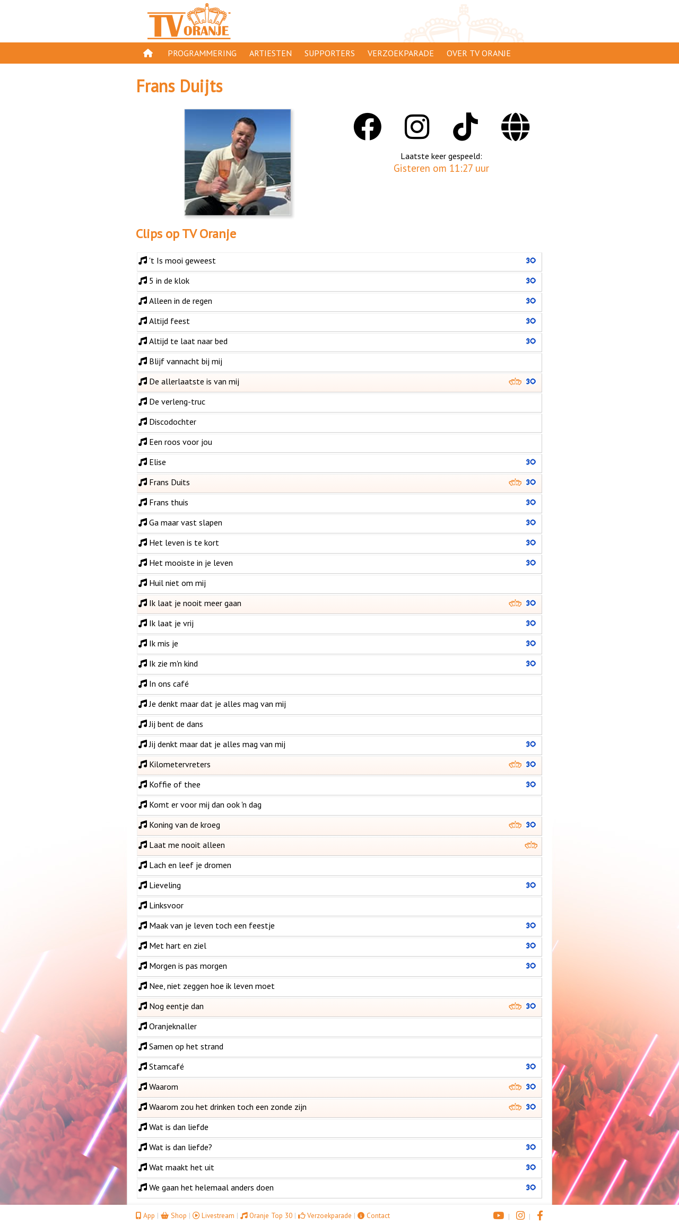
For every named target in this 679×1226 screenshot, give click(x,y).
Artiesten (270, 53)
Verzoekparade (401, 53)
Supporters (329, 53)
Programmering (202, 53)
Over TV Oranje (479, 53)
